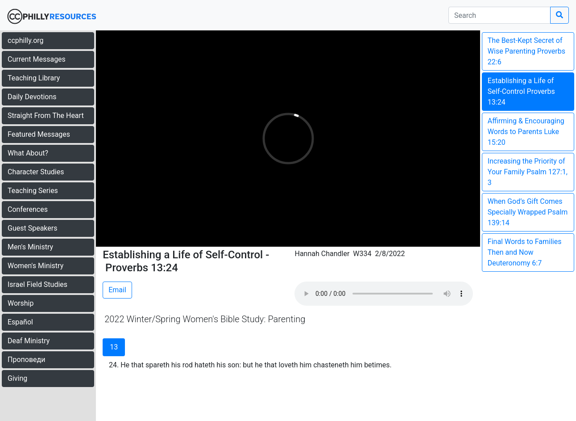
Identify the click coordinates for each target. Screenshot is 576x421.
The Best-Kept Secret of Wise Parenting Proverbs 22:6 (526, 51)
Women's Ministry (35, 265)
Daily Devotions (32, 97)
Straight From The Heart (46, 115)
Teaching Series (33, 190)
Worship (20, 303)
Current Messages (37, 59)
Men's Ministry (30, 247)
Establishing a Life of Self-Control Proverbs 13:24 (521, 91)
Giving (17, 378)
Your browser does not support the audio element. (383, 294)
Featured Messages (39, 134)
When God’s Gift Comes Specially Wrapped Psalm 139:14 (528, 212)
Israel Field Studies (37, 284)
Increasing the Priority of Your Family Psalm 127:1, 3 (528, 172)
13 (114, 347)
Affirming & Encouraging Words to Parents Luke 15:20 (526, 132)
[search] (499, 15)
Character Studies (36, 172)
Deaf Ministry (29, 341)
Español (20, 322)
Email (117, 290)
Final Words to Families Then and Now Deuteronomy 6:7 (525, 252)
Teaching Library (34, 78)
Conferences (28, 209)
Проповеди (26, 359)
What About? (28, 153)
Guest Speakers (32, 228)
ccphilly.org (26, 40)
